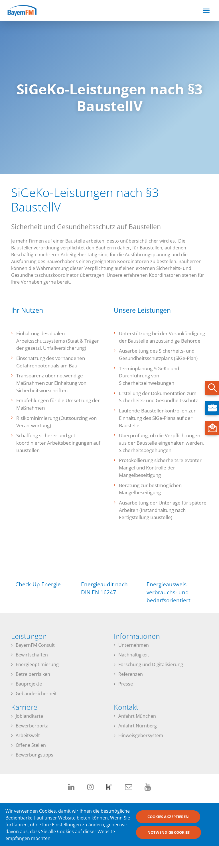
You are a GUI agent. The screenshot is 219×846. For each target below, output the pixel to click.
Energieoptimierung (37, 664)
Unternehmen (133, 645)
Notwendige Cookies (168, 834)
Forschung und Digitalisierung (150, 664)
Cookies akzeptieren (168, 818)
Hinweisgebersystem (140, 735)
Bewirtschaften (32, 655)
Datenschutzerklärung (121, 805)
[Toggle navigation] (206, 10)
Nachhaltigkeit (133, 655)
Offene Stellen (31, 745)
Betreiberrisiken (33, 674)
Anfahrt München (137, 716)
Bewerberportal (33, 726)
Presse (125, 684)
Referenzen (130, 674)
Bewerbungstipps (34, 755)
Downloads (153, 805)
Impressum (177, 805)
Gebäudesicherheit (36, 693)
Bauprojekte (29, 684)
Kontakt (199, 805)
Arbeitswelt (28, 735)
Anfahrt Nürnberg (137, 726)
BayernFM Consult (35, 645)
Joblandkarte (29, 716)
